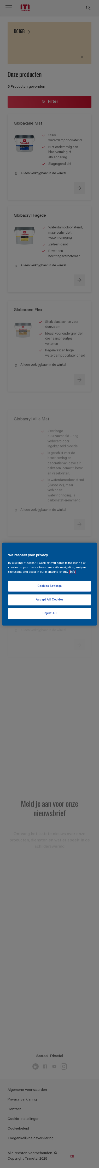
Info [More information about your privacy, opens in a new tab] (72, 571)
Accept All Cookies (49, 599)
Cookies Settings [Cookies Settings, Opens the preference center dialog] (49, 586)
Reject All (50, 613)
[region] (49, 584)
